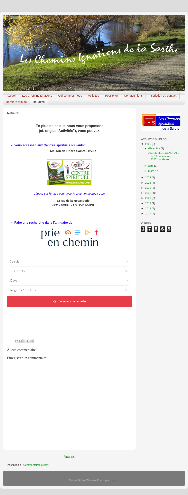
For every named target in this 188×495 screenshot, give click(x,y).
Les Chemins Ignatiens (37, 95)
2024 (148, 177)
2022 (148, 187)
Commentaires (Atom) (36, 464)
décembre (154, 148)
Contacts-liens (133, 95)
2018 (148, 208)
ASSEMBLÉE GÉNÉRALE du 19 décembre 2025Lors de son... (163, 156)
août (151, 165)
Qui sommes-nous (70, 95)
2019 (148, 203)
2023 (148, 182)
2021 (148, 192)
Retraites (39, 101)
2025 (148, 144)
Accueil (11, 95)
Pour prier (111, 95)
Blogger (114, 480)
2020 (148, 198)
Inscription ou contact (162, 95)
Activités (93, 95)
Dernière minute (16, 101)
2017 (148, 213)
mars (151, 170)
